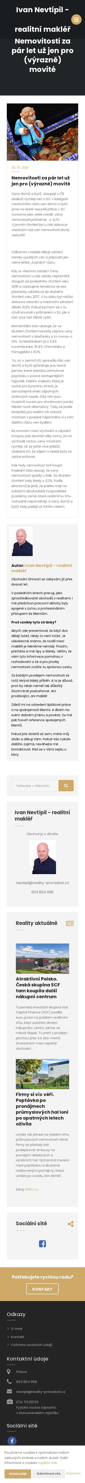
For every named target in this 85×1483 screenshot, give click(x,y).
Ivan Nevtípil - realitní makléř (41, 568)
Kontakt (42, 1289)
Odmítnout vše (49, 1474)
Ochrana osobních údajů (31, 1344)
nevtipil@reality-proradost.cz (41, 1391)
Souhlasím (18, 1474)
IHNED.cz (31, 1189)
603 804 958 (26, 1381)
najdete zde (47, 1463)
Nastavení (73, 1473)
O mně (16, 1328)
